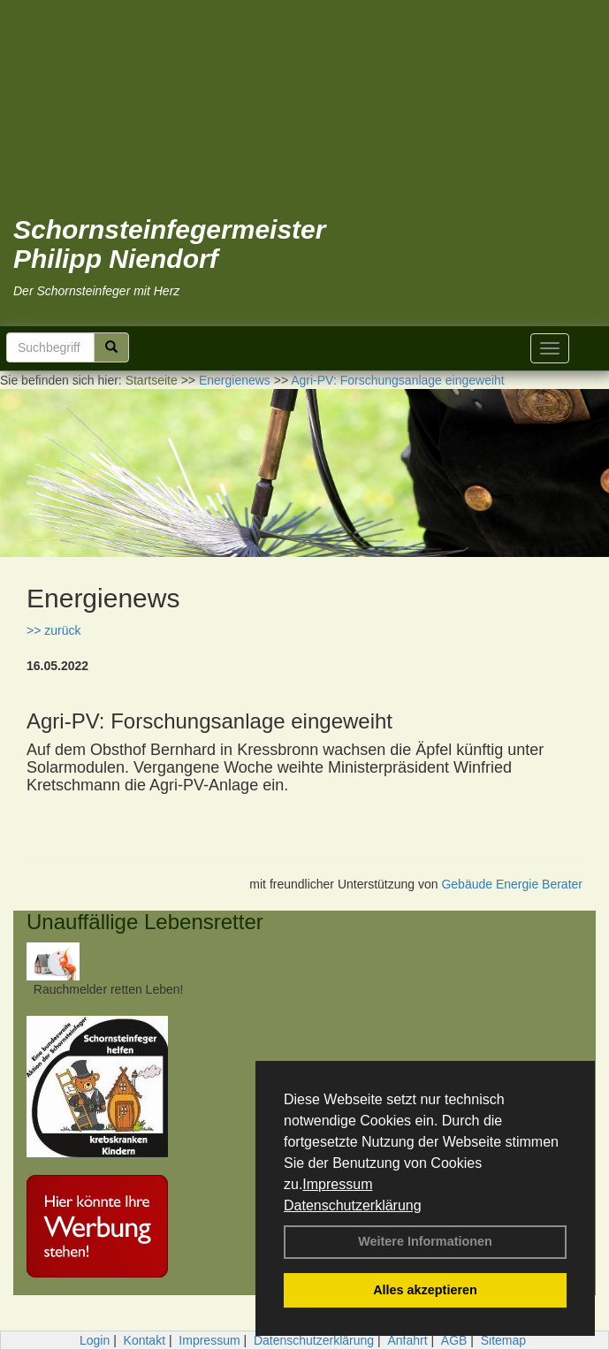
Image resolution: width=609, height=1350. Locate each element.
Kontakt (144, 1340)
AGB (454, 1340)
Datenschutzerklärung (353, 1205)
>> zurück (53, 630)
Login (95, 1340)
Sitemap (503, 1340)
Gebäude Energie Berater (511, 884)
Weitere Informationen (425, 1241)
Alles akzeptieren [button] (425, 1290)
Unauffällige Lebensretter (145, 922)
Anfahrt (407, 1340)
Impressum (337, 1184)
